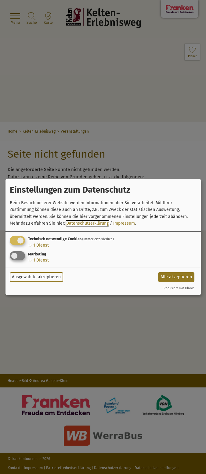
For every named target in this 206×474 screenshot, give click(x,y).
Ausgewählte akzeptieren (36, 277)
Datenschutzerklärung (87, 223)
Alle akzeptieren (176, 277)
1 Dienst (38, 245)
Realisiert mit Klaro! (179, 288)
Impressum (124, 223)
